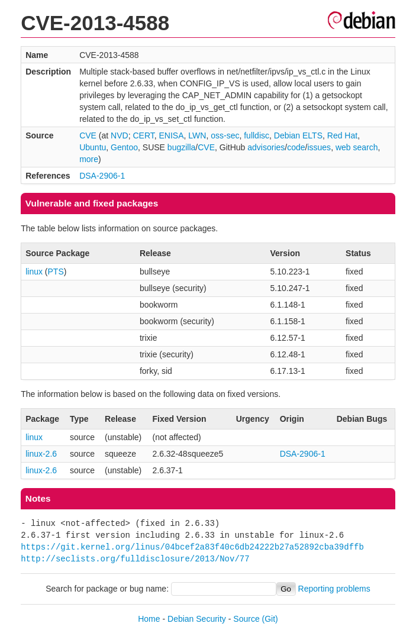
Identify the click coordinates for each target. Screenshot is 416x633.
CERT (143, 135)
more (88, 159)
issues (319, 147)
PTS (56, 271)
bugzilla (181, 147)
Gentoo (124, 147)
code (296, 147)
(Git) (270, 619)
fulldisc (256, 135)
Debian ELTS (298, 135)
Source (246, 619)
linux (34, 271)
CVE (87, 135)
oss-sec (225, 135)
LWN (197, 135)
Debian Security (196, 619)
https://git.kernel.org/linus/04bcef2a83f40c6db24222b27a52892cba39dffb (192, 547)
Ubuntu (92, 147)
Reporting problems (334, 588)
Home (149, 619)
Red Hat (342, 135)
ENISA (171, 135)
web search (357, 147)
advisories (266, 147)
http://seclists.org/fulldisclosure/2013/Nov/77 (135, 558)
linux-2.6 (41, 453)
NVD (119, 135)
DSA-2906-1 (102, 175)
